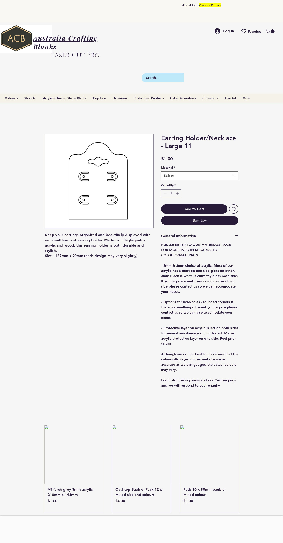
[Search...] (170, 77)
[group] (141, 469)
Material (168, 167)
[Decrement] (164, 193)
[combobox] (199, 175)
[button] (270, 31)
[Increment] (177, 193)
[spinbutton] (171, 193)
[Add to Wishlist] (233, 209)
